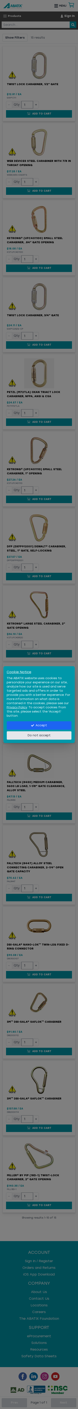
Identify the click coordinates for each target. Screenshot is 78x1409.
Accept (39, 725)
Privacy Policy (17, 707)
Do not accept (39, 735)
